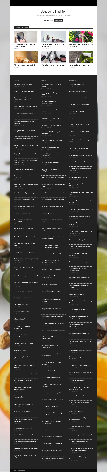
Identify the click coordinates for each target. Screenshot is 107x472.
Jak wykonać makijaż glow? (77, 84)
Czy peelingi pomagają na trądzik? (50, 393)
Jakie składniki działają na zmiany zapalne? (26, 448)
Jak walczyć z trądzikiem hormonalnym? (80, 435)
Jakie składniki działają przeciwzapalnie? (52, 323)
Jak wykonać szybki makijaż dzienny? (24, 428)
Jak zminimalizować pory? (76, 411)
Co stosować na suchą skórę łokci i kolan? (25, 291)
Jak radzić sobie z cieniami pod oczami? (52, 193)
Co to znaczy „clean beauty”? (77, 380)
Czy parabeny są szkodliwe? (21, 304)
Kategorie (28, 3)
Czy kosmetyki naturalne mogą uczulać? (52, 316)
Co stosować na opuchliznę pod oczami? (25, 374)
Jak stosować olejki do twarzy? (78, 91)
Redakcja (52, 3)
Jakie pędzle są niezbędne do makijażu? (80, 441)
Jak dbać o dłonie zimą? (48, 371)
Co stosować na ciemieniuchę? (50, 118)
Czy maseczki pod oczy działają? (23, 84)
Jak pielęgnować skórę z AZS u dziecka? (52, 269)
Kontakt (34, 3)
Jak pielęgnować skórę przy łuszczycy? (80, 216)
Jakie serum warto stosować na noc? (24, 169)
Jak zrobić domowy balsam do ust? (79, 111)
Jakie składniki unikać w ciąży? (77, 396)
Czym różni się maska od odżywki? (51, 430)
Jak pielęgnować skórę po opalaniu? (24, 252)
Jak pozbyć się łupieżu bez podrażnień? (80, 246)
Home (16, 3)
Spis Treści (59, 3)
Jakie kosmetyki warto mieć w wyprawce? (53, 458)
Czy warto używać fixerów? (21, 350)
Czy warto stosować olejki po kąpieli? (24, 237)
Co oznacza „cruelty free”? (48, 213)
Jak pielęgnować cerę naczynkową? (24, 298)
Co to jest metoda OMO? (76, 118)
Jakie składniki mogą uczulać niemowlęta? (26, 276)
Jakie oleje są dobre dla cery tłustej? (24, 199)
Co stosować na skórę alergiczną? (78, 148)
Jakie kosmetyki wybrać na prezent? (24, 138)
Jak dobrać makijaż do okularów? (50, 162)
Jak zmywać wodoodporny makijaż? (79, 124)
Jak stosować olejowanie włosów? (23, 404)
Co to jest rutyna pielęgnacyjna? (50, 147)
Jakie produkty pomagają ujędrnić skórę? (25, 106)
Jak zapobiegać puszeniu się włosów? (79, 365)
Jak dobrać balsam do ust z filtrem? (51, 436)
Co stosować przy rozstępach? (77, 294)
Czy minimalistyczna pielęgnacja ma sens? (53, 330)
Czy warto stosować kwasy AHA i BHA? (52, 206)
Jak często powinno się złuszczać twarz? (25, 441)
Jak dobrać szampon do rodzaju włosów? (53, 199)
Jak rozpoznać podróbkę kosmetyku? (51, 254)
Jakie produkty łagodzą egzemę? (78, 177)
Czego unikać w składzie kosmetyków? (25, 154)
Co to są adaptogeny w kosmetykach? (52, 140)
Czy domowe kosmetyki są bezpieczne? (25, 91)
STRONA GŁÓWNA (58, 20)
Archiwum (21, 3)
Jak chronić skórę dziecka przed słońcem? (81, 209)
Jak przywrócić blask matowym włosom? (80, 155)
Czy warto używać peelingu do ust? (23, 343)
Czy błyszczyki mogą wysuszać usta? (51, 443)
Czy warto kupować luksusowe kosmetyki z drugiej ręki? (24, 45)
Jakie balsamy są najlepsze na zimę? (24, 193)
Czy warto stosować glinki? (49, 284)
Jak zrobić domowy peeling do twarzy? (25, 206)
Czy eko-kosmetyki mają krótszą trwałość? (81, 240)
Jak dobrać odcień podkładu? (77, 98)
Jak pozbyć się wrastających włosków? (52, 399)
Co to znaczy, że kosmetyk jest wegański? (53, 177)
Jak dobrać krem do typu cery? (50, 406)
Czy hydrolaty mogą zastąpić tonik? (79, 309)
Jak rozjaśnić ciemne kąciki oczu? (23, 435)
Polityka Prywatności (43, 3)
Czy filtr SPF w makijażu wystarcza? (51, 125)
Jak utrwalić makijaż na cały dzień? (79, 104)
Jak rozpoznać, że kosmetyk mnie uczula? (80, 350)
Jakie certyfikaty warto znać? (77, 162)
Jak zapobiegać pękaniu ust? (22, 311)
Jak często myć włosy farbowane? (51, 377)
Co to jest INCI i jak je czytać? (22, 213)
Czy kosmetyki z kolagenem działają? (24, 380)
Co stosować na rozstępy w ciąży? (78, 262)
